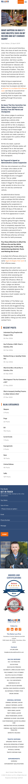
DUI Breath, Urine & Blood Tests (14, 669)
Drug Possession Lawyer (14, 715)
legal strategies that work (15, 261)
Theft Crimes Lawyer (14, 713)
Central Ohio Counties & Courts (14, 688)
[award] (14, 588)
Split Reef (20, 777)
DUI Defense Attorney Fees (14, 691)
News (5, 455)
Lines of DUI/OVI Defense (14, 685)
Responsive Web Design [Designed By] (11, 777)
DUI (5, 427)
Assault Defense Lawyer (14, 705)
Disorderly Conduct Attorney (14, 707)
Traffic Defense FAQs (14, 752)
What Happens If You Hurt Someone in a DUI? (15, 380)
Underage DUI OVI (14, 683)
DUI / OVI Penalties (14, 662)
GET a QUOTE (20, 2)
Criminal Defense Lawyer (14, 702)
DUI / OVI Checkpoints (14, 680)
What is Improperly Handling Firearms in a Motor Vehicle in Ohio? (15, 392)
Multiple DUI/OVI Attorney (14, 675)
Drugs (5, 418)
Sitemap (20, 772)
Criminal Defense (9, 464)
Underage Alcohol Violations (14, 718)
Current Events (8, 436)
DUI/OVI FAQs (14, 664)
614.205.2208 (14, 649)
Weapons (6, 409)
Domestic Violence (14, 732)
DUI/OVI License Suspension (14, 677)
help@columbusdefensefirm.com (14, 652)
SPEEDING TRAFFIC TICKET (14, 741)
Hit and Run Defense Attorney (14, 747)
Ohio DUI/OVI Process (14, 667)
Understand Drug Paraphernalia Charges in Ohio (13, 333)
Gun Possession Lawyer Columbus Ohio (14, 722)
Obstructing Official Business (14, 725)
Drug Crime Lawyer (14, 710)
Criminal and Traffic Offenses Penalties (14, 729)
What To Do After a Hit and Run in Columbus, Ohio (13, 368)
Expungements (8, 446)
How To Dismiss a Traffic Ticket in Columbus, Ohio (13, 345)
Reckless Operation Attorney (14, 744)
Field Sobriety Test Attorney (14, 672)
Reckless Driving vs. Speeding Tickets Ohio (15, 357)
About (7, 772)
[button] (26, 2)
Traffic (5, 473)
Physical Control (14, 749)
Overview (14, 761)
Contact (12, 772)
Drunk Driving (14, 693)
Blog (16, 772)
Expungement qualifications (14, 764)
